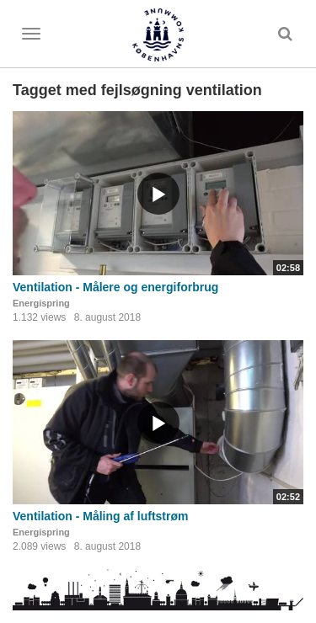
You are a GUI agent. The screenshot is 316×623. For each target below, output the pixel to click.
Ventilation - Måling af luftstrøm (100, 516)
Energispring (41, 303)
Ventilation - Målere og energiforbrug (115, 287)
